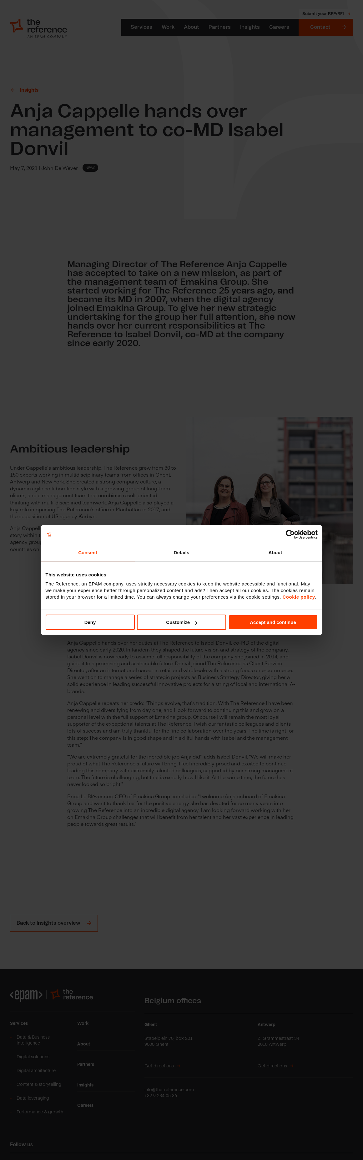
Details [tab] (181, 552)
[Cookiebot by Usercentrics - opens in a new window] (290, 534)
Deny (90, 622)
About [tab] (275, 552)
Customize (181, 622)
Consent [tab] (87, 552)
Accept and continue (273, 622)
